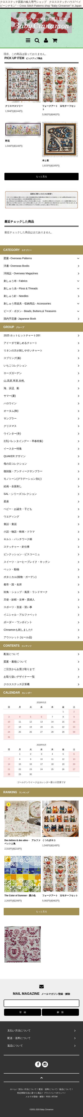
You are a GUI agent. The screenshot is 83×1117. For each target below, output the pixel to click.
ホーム (13, 1089)
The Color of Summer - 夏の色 (20, 895)
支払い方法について (27, 1089)
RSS (48, 1096)
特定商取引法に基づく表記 (29, 1093)
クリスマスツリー (14, 106)
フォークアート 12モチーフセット (59, 108)
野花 (8, 141)
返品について (65, 1089)
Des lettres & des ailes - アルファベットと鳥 (22, 842)
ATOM (55, 1096)
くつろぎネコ (49, 840)
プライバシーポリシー (54, 1093)
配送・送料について (48, 1089)
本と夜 (45, 160)
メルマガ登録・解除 (34, 1096)
